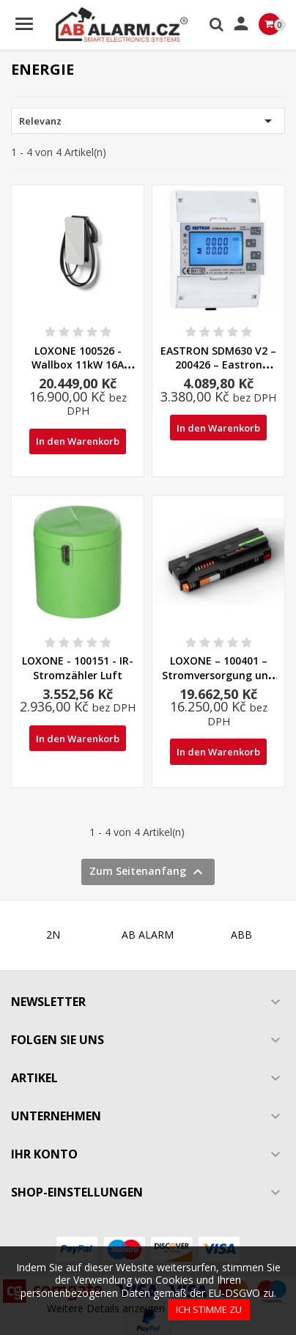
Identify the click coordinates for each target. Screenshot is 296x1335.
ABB (241, 935)
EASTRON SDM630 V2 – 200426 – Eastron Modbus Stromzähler (218, 365)
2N (53, 935)
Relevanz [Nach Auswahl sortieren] (148, 121)
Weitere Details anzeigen (106, 1308)
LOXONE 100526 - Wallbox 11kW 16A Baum (78, 365)
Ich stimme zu (209, 1309)
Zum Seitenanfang (148, 872)
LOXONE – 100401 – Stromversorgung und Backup (218, 675)
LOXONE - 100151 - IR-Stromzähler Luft (77, 668)
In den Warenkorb (77, 441)
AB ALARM (148, 935)
